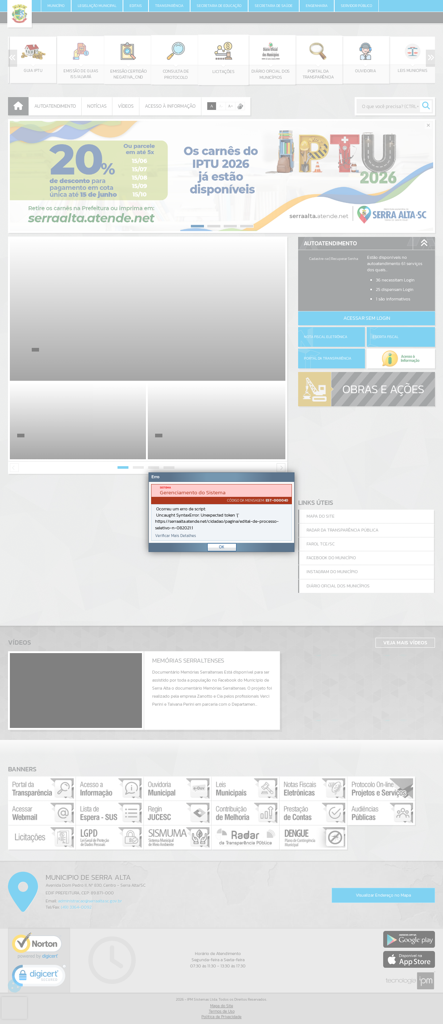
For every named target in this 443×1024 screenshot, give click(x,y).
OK (221, 547)
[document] (221, 512)
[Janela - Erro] (221, 512)
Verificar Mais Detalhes (175, 535)
